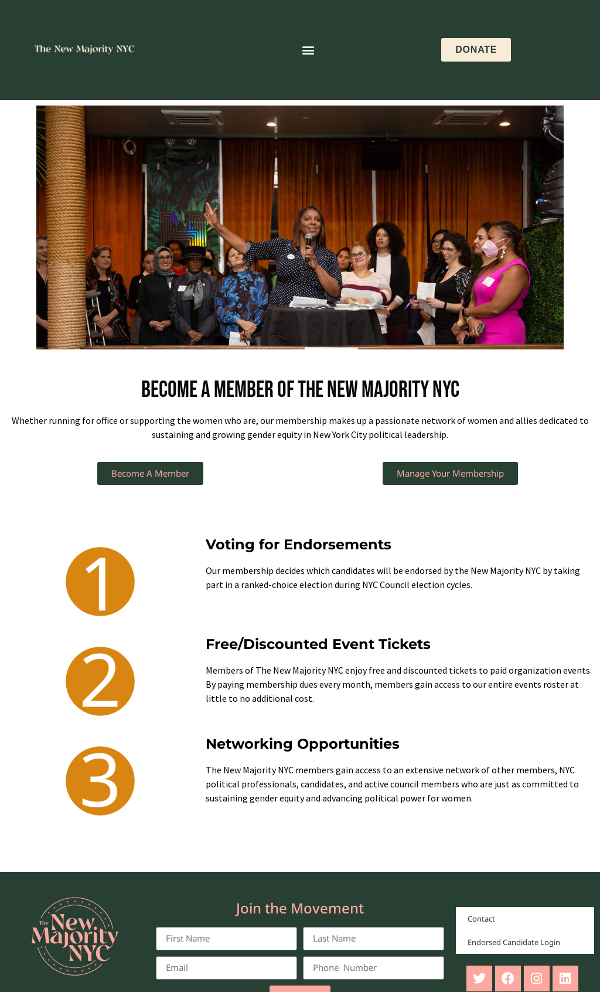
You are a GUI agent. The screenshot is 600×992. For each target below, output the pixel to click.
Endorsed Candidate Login (514, 942)
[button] (308, 49)
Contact (481, 918)
